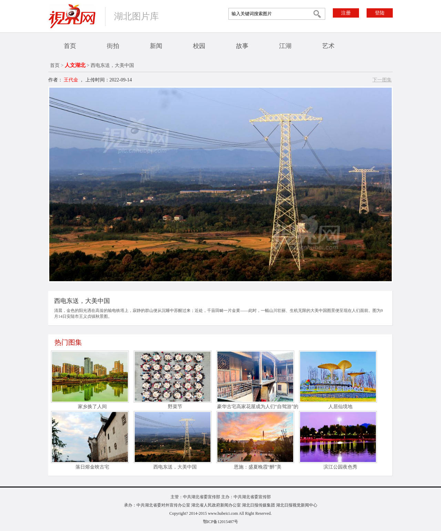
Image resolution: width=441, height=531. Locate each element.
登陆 (379, 13)
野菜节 (175, 406)
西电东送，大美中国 (175, 467)
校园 (199, 45)
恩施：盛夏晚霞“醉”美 (257, 467)
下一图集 (382, 79)
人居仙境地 (340, 406)
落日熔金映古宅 (92, 467)
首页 (70, 45)
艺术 (328, 45)
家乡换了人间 (92, 406)
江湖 (285, 45)
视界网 (72, 16)
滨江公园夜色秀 (340, 467)
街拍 (113, 45)
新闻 (156, 45)
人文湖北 (75, 65)
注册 (346, 13)
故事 (242, 45)
